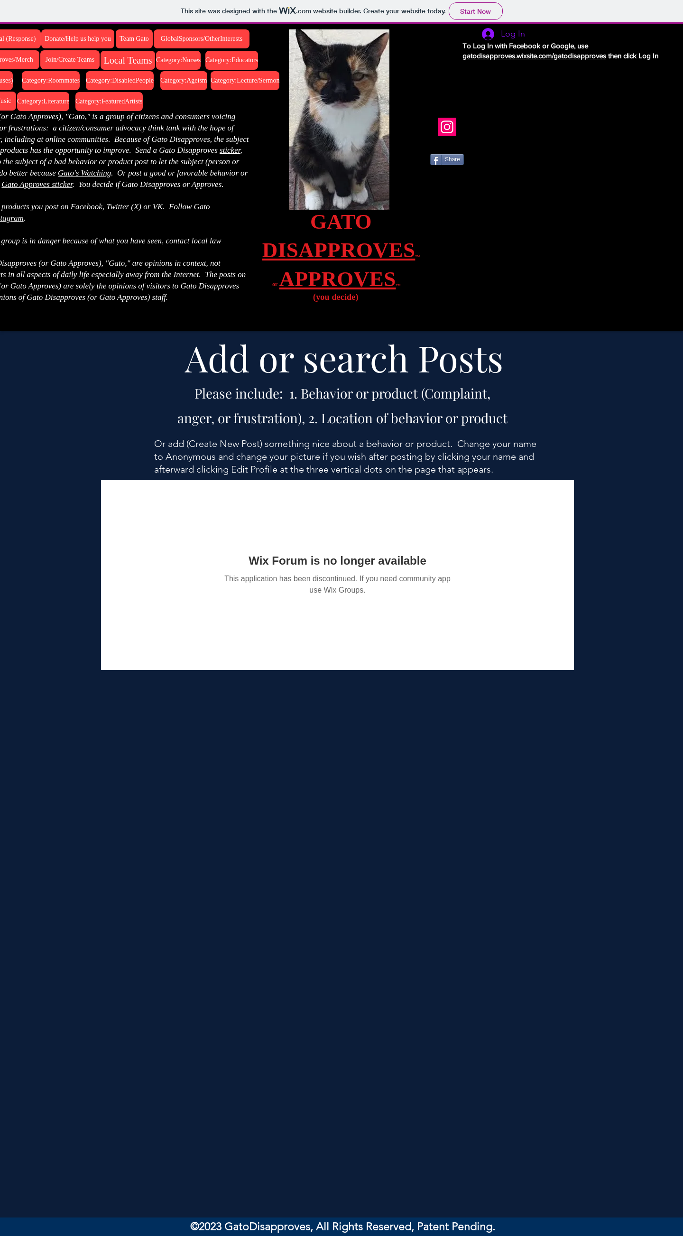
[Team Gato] (134, 38)
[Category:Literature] (43, 101)
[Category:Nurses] (178, 60)
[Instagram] (447, 127)
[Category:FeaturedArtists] (109, 101)
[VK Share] (456, 189)
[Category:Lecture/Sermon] (245, 80)
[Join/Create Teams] (70, 59)
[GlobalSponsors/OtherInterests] (201, 38)
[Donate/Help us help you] (77, 38)
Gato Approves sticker (36, 184)
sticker (230, 150)
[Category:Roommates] (51, 80)
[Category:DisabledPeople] (120, 80)
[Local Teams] (128, 60)
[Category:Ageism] (183, 80)
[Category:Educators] (231, 60)
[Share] (447, 159)
